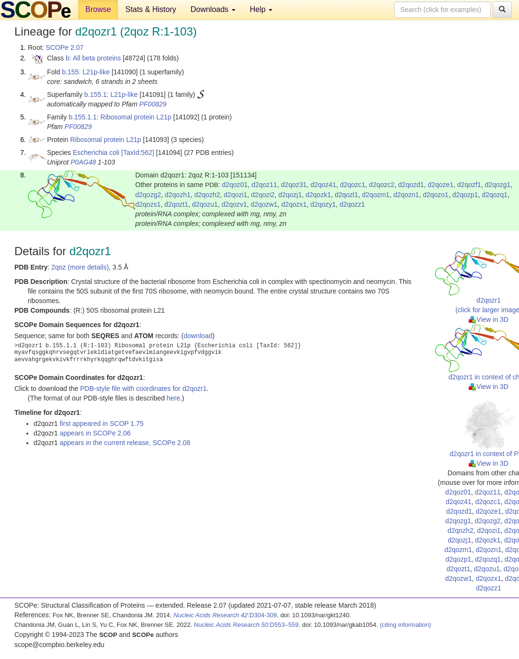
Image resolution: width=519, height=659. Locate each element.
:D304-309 (225, 615)
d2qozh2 (207, 195)
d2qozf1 (469, 184)
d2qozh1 (178, 195)
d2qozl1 (346, 195)
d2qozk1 (318, 195)
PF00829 (152, 104)
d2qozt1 (177, 204)
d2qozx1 (294, 204)
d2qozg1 (498, 184)
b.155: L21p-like (86, 72)
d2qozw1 (264, 204)
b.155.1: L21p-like (111, 94)
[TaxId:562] (137, 152)
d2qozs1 (148, 204)
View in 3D (488, 319)
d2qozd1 (411, 184)
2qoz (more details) (80, 267)
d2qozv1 (234, 204)
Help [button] (261, 9)
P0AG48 (83, 162)
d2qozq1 (494, 195)
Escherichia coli (96, 152)
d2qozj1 (290, 195)
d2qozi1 (236, 195)
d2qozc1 (353, 184)
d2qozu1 (205, 204)
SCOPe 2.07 (64, 47)
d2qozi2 (262, 195)
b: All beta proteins (93, 58)
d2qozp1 (465, 195)
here (173, 398)
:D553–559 (246, 624)
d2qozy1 (323, 204)
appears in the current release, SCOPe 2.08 (124, 443)
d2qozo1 (435, 195)
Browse (98, 9)
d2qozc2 (381, 184)
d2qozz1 (352, 204)
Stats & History (150, 9)
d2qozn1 (406, 195)
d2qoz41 (323, 184)
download (198, 336)
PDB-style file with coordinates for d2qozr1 (143, 388)
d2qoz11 (264, 184)
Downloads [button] (213, 9)
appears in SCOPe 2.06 (94, 433)
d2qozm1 (376, 195)
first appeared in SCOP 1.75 (101, 423)
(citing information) (405, 624)
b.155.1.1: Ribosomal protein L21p (120, 117)
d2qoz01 (235, 184)
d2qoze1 (441, 184)
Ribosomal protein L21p (105, 139)
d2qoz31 (294, 184)
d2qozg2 (148, 195)
